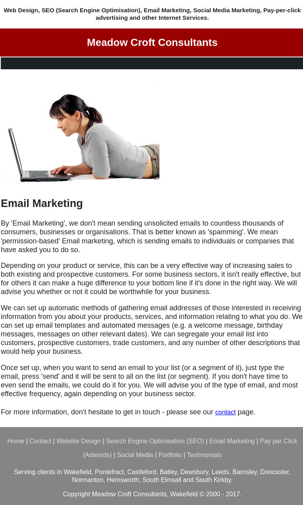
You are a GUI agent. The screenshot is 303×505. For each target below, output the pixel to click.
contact (225, 412)
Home (16, 441)
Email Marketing (232, 441)
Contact (40, 441)
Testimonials (204, 455)
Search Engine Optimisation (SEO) (155, 441)
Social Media (135, 455)
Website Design (78, 441)
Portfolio (170, 455)
